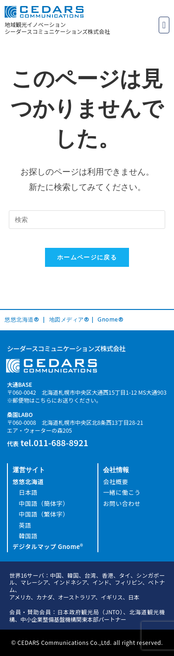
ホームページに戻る (87, 257)
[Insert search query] (87, 219)
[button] (164, 25)
